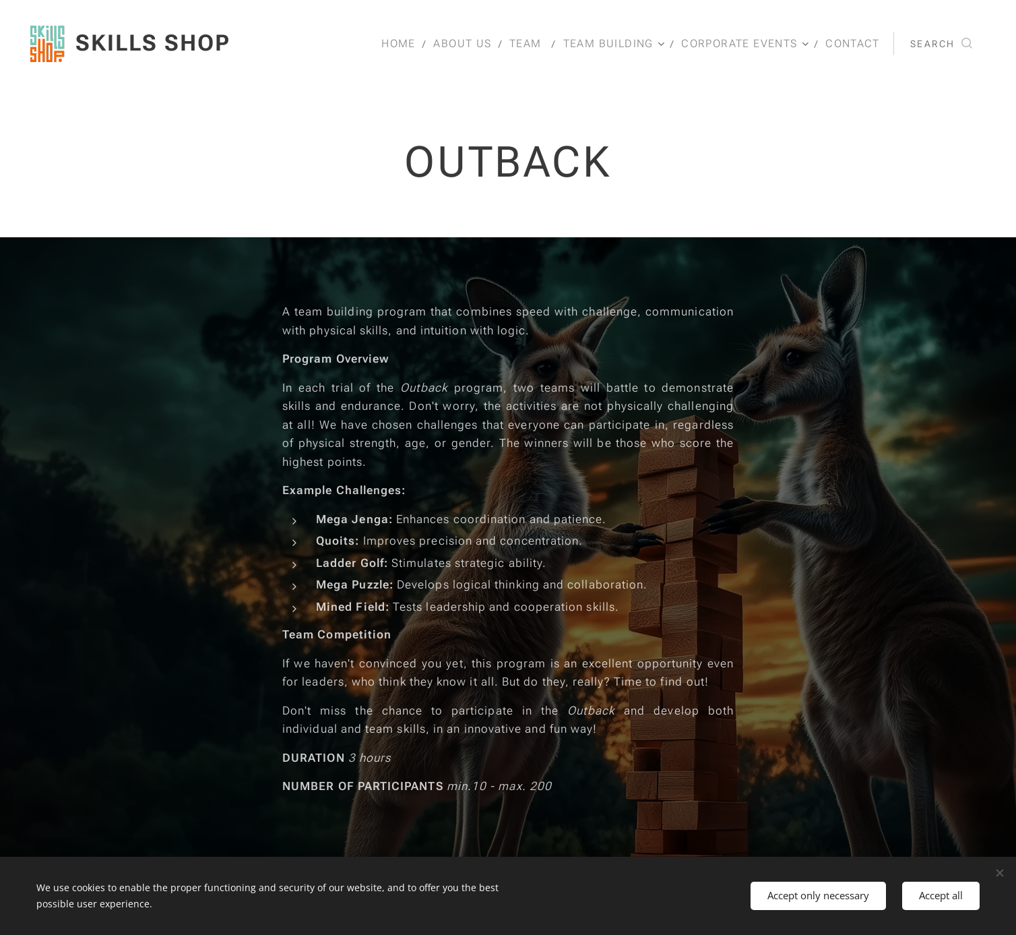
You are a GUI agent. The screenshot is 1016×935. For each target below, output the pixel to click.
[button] (941, 44)
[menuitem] (408, 44)
